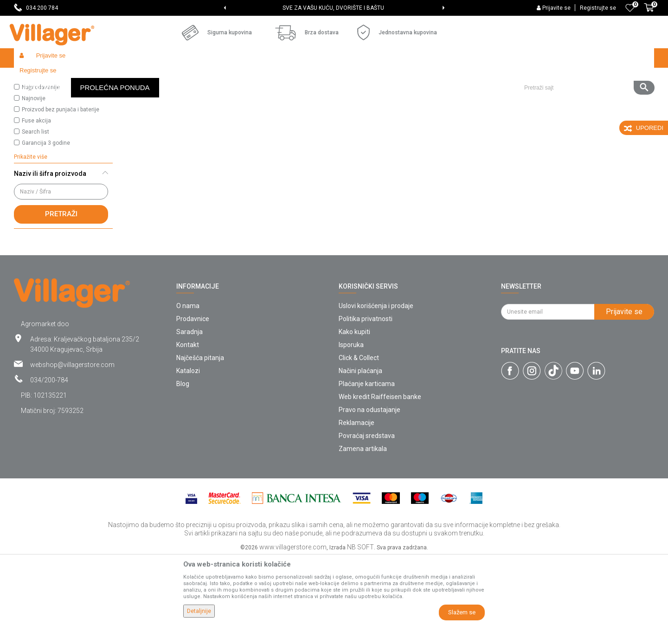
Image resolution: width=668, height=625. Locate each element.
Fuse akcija (36, 188)
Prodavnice (192, 386)
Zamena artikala (363, 516)
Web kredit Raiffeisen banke (380, 464)
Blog (182, 451)
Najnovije (33, 166)
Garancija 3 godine (46, 210)
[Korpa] (649, 12)
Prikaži (530, 95)
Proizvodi (69, 77)
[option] (334, 8)
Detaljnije (199, 611)
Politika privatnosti (365, 386)
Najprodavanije (41, 155)
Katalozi (188, 438)
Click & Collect (359, 425)
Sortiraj (441, 95)
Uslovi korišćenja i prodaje (376, 373)
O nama (187, 373)
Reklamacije (356, 490)
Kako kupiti (354, 399)
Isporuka (351, 412)
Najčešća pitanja (200, 425)
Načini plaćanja (360, 438)
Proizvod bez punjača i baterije (60, 177)
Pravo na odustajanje (369, 477)
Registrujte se (598, 8)
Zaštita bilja (104, 77)
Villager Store (32, 77)
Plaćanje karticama (367, 451)
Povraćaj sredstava (367, 503)
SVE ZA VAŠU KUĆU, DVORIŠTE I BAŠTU (333, 8)
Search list (35, 199)
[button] (585, 58)
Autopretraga (397, 95)
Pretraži (61, 281)
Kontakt (187, 412)
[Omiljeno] (630, 8)
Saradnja (189, 399)
